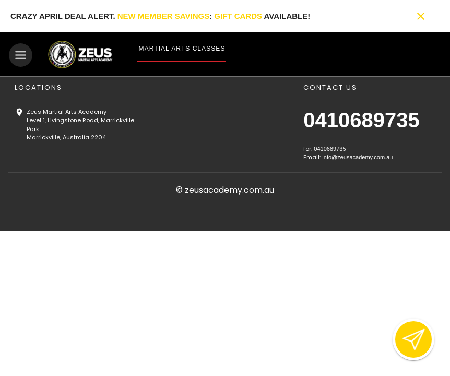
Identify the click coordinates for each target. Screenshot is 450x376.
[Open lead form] (413, 339)
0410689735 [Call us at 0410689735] (361, 120)
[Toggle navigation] (20, 55)
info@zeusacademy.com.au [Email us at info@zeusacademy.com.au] (357, 157)
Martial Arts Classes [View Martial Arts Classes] (182, 48)
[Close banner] (420, 16)
